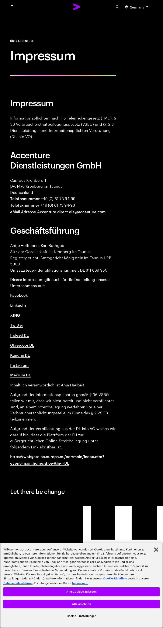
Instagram (19, 364)
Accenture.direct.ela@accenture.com (71, 211)
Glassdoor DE (22, 344)
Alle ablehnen (81, 604)
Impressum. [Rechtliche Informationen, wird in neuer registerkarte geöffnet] (80, 583)
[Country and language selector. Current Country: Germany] (137, 7)
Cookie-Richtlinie (115, 578)
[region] (81, 585)
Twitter (16, 324)
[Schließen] (156, 549)
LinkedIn (18, 305)
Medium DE (20, 374)
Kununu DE (20, 354)
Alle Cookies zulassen (81, 591)
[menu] (12, 7)
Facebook (19, 295)
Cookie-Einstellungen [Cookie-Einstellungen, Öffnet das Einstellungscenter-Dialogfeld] (82, 616)
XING (15, 315)
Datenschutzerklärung (18, 583)
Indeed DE (19, 334)
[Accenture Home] (77, 7)
